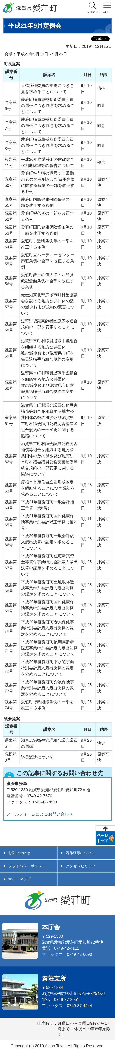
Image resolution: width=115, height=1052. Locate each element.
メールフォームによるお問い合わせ (40, 814)
